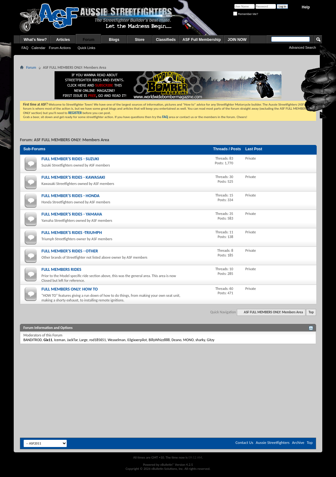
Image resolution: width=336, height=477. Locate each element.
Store (140, 39)
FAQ (25, 48)
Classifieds (165, 39)
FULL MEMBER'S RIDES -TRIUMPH (71, 232)
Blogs (114, 39)
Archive (298, 442)
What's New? (35, 39)
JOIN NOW (237, 39)
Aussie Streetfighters (273, 442)
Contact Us (244, 442)
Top (311, 312)
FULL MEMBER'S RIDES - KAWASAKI (73, 177)
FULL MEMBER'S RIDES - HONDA (70, 195)
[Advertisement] (168, 363)
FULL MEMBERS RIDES (61, 269)
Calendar (38, 48)
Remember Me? (245, 14)
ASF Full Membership (202, 39)
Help (306, 7)
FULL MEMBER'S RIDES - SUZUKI (70, 158)
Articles (63, 39)
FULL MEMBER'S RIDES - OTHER (69, 251)
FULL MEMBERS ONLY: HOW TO (69, 289)
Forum (88, 39)
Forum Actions (60, 48)
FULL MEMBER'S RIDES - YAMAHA (71, 214)
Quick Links (86, 48)
